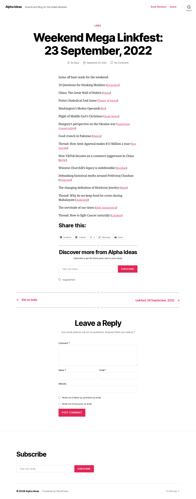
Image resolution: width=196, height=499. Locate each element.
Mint (124, 188)
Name (62, 370)
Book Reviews (158, 6)
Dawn (97, 136)
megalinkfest (68, 280)
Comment (64, 343)
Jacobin (122, 168)
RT (103, 109)
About (173, 6)
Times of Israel (108, 101)
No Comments (122, 63)
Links (98, 26)
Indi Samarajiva (106, 208)
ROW (62, 160)
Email (102, 370)
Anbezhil (82, 200)
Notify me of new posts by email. (77, 404)
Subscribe (127, 269)
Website (62, 383)
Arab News (111, 117)
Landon (117, 216)
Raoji (75, 63)
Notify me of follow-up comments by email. (81, 397)
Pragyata (65, 180)
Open (107, 93)
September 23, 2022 (96, 63)
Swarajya (113, 85)
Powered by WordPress (56, 491)
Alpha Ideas (14, 6)
